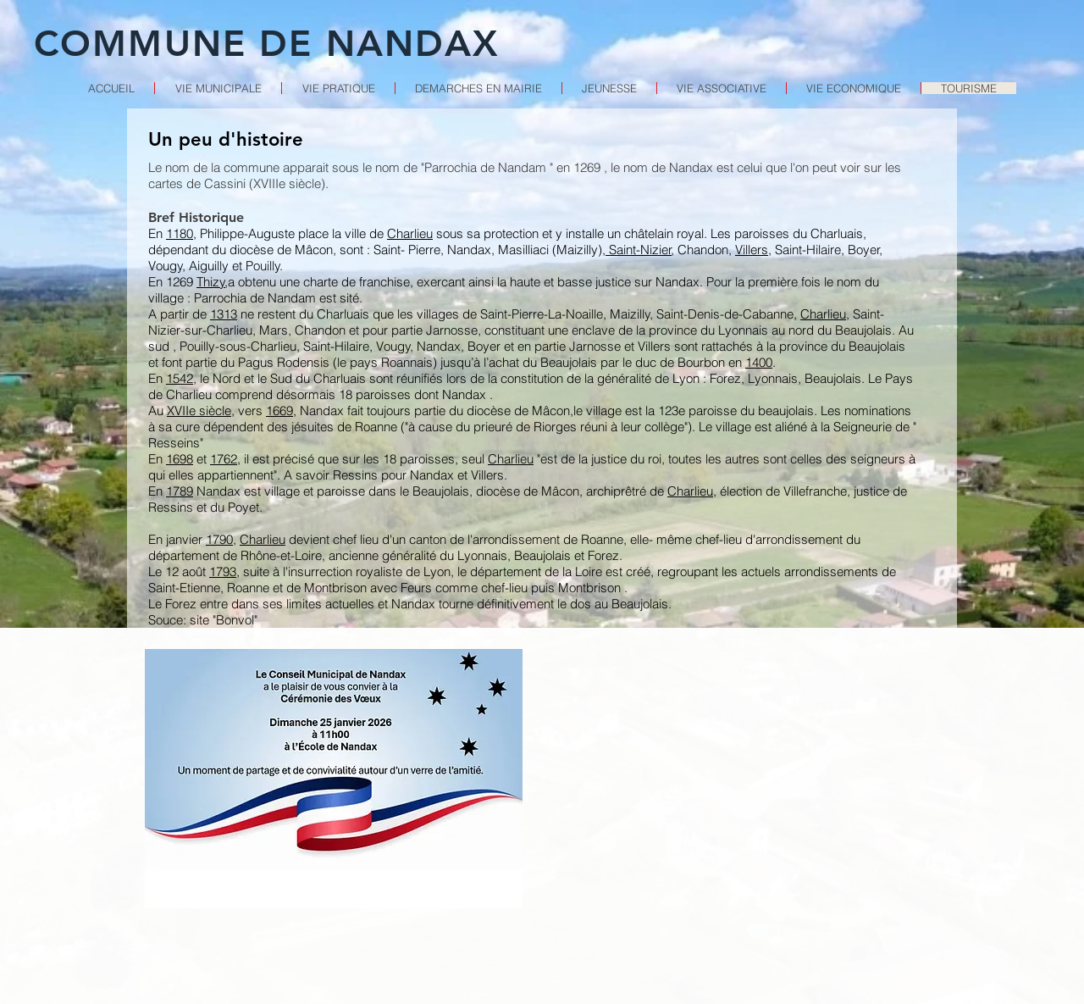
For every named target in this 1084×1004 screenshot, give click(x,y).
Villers (751, 249)
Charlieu (410, 233)
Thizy (210, 282)
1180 (179, 233)
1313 (223, 314)
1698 (179, 459)
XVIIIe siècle (287, 183)
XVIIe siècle (199, 410)
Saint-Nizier (639, 249)
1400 (758, 362)
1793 (222, 571)
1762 (223, 459)
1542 (179, 378)
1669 (279, 410)
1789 (179, 491)
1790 (219, 539)
